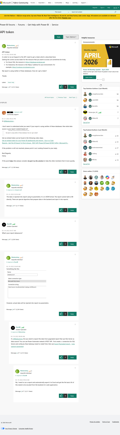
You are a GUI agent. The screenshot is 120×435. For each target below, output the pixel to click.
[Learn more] (89, 77)
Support (83, 2)
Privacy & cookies (95, 422)
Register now (66, 18)
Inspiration (41, 2)
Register (95, 7)
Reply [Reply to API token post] (72, 87)
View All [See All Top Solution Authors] (86, 122)
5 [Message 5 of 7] (21, 391)
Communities (58, 2)
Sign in (102, 7)
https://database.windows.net (35, 62)
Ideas (49, 2)
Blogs (67, 2)
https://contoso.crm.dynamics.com (23, 67)
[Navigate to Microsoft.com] (5, 3)
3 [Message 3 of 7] (12, 309)
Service (55, 24)
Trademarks (115, 422)
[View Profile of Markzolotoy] (11, 45)
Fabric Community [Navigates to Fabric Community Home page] (20, 2)
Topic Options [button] (70, 37)
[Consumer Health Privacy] (26, 428)
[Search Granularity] (62, 12)
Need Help (11, 82)
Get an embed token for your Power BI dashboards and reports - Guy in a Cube (28, 140)
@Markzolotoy (9, 121)
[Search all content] (94, 12)
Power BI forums (7, 24)
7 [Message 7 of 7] (12, 205)
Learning (74, 2)
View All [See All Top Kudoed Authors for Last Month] (86, 164)
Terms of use (106, 422)
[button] (58, 37)
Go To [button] (115, 7)
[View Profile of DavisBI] (9, 224)
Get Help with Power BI (38, 24)
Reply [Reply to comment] (72, 172)
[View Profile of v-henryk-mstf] (17, 112)
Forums (33, 2)
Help (108, 7)
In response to (14, 190)
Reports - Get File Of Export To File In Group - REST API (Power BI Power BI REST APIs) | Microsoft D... (35, 143)
